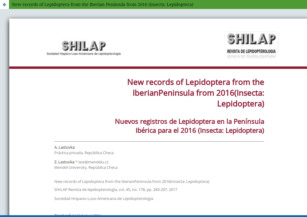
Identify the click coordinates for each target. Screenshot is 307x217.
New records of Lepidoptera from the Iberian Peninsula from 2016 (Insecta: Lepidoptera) (102, 4)
